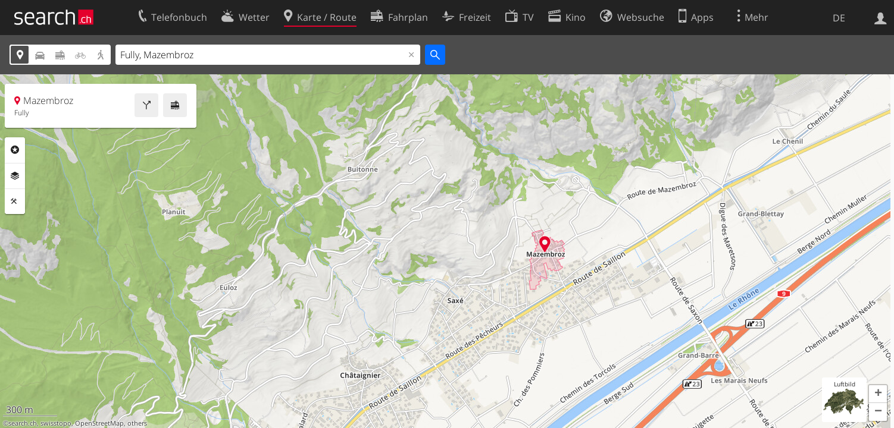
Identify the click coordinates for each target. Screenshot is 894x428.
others (137, 423)
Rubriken (15, 149)
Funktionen (15, 201)
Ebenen (15, 175)
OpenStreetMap (99, 423)
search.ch (22, 423)
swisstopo (55, 423)
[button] (878, 394)
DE (839, 17)
